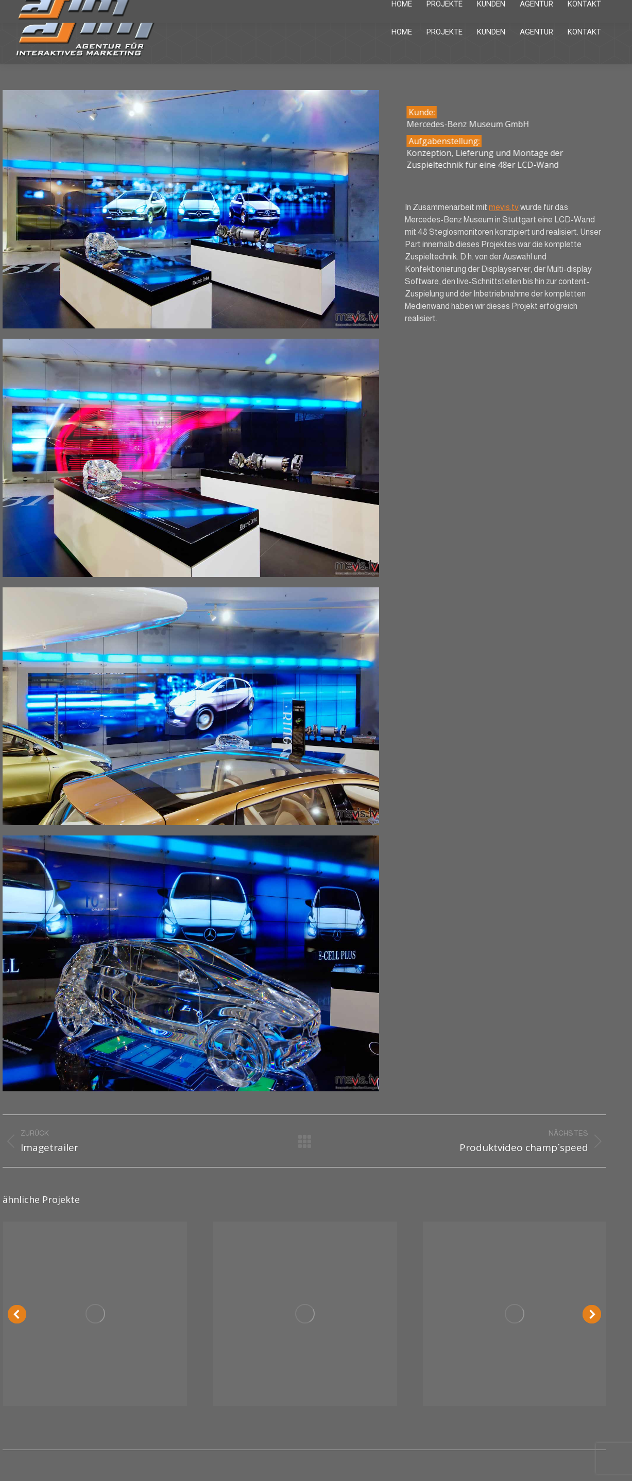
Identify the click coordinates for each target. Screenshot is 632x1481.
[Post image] (95, 1313)
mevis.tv (504, 207)
